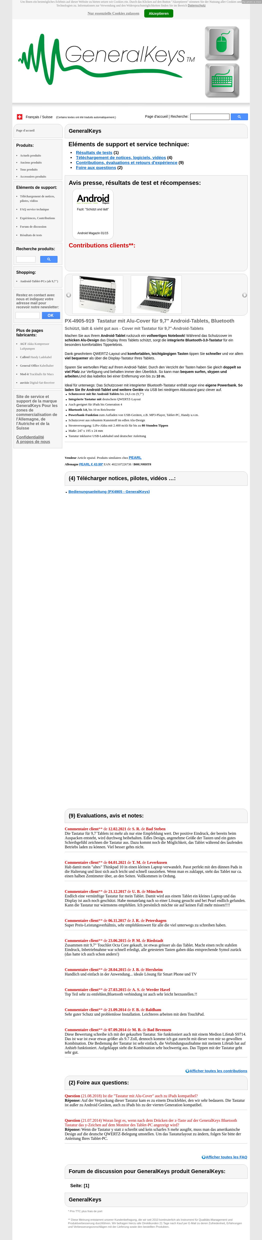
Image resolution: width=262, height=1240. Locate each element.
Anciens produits (31, 162)
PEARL (135, 457)
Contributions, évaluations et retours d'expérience (127, 162)
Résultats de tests (31, 235)
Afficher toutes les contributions (218, 1071)
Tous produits (29, 169)
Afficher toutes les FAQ (226, 1157)
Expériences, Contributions (37, 218)
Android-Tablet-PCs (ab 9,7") (39, 281)
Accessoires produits (33, 176)
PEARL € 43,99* (91, 464)
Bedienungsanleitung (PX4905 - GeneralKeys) (109, 491)
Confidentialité (30, 437)
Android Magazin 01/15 (93, 233)
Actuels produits (30, 155)
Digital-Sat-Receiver (37, 382)
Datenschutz (197, 5)
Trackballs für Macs (37, 374)
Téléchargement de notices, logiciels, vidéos (121, 157)
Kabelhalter (37, 365)
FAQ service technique (34, 209)
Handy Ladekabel (36, 357)
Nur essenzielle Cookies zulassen (113, 13)
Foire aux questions (96, 167)
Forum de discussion (33, 226)
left (68, 295)
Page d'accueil (156, 116)
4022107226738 (121, 464)
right (244, 295)
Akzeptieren (158, 13)
